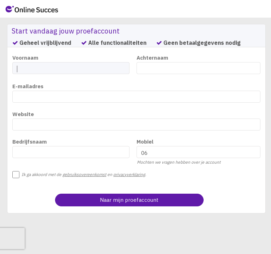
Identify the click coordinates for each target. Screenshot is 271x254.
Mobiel (145, 141)
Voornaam (25, 57)
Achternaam (152, 57)
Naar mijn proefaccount (129, 199)
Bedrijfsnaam (29, 141)
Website (23, 114)
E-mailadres (27, 86)
